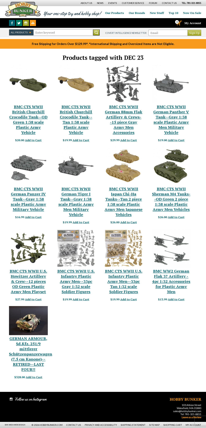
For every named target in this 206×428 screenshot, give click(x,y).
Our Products (114, 13)
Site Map (154, 425)
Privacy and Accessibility (101, 425)
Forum (153, 3)
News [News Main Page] (100, 3)
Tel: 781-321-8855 (190, 414)
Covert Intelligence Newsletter (125, 32)
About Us (86, 3)
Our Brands (137, 13)
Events (112, 3)
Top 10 (173, 13)
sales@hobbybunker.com (187, 411)
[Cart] (179, 23)
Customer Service (133, 3)
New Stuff (157, 13)
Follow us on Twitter (19, 23)
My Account (192, 23)
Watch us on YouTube (33, 23)
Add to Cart (33, 140)
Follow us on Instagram (26, 23)
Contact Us (169, 3)
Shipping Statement (133, 425)
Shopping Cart (172, 425)
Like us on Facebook (12, 23)
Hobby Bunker (23, 9)
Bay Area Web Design (15, 425)
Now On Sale (192, 13)
